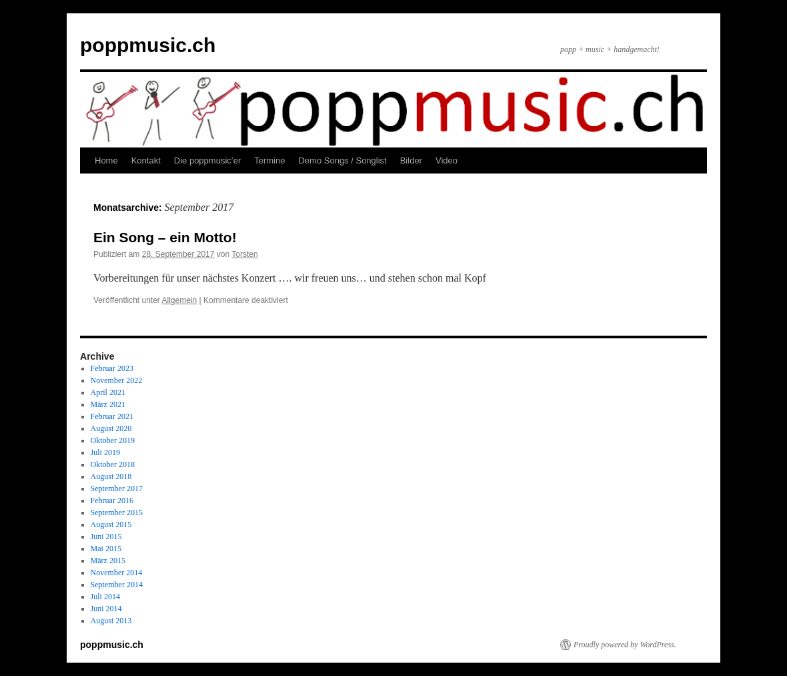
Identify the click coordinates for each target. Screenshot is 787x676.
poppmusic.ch (147, 45)
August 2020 (111, 428)
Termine (269, 160)
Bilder (411, 160)
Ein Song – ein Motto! (165, 237)
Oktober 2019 (113, 440)
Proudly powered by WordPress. (625, 644)
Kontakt (146, 160)
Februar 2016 (112, 500)
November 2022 (117, 380)
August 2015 (111, 524)
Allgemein (179, 300)
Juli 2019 (105, 452)
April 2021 (108, 392)
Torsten (244, 254)
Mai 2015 (106, 548)
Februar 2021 (112, 416)
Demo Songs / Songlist (342, 160)
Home (106, 160)
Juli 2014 (105, 596)
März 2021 (108, 404)
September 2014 (117, 584)
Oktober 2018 (113, 464)
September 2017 (117, 488)
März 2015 (108, 560)
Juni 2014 (106, 608)
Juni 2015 (106, 536)
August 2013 (111, 620)
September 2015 (117, 512)
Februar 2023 (112, 368)
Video (447, 160)
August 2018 (111, 476)
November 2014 (117, 572)
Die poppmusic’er (207, 160)
